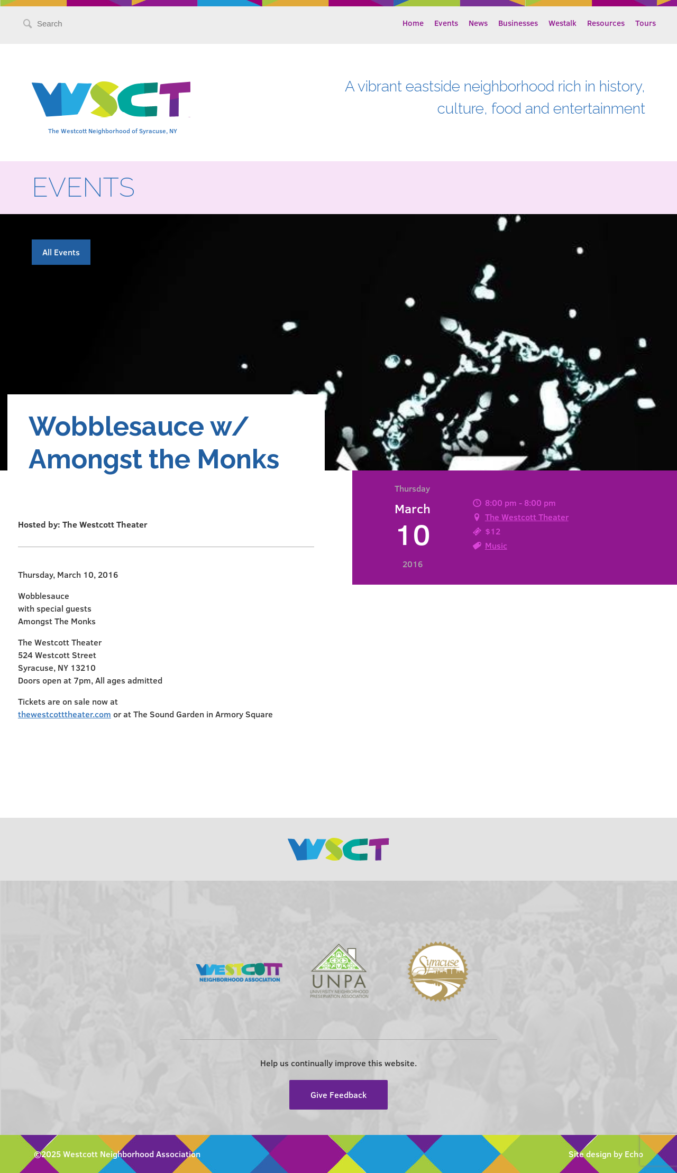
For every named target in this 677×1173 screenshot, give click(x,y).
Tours (645, 22)
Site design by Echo (606, 1153)
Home (413, 22)
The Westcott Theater (527, 516)
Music (496, 545)
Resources (606, 22)
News (478, 22)
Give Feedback (338, 1094)
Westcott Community (111, 99)
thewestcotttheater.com (64, 713)
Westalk (562, 22)
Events (446, 22)
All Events (61, 251)
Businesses (518, 22)
